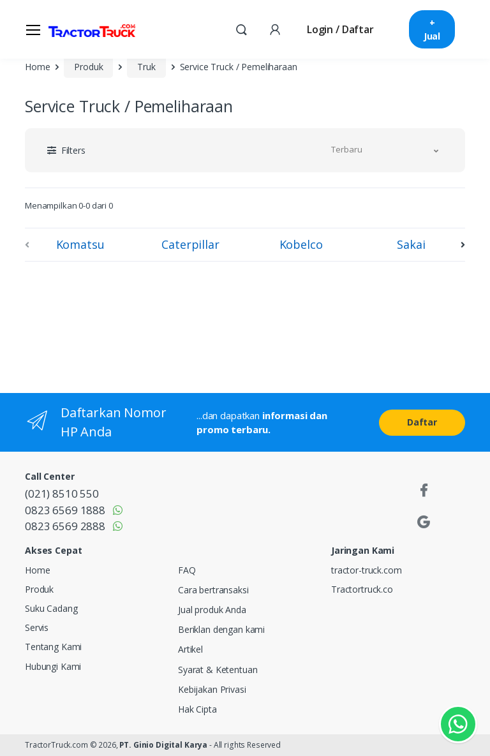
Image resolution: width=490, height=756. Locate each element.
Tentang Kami (53, 647)
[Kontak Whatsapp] (458, 724)
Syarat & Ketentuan (217, 669)
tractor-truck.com (366, 570)
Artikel (190, 649)
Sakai (411, 244)
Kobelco (301, 244)
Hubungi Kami (53, 666)
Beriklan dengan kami (221, 629)
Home (37, 67)
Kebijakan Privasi (212, 689)
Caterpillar (190, 244)
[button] (241, 28)
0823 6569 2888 (65, 526)
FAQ (187, 570)
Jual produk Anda (212, 610)
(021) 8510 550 (62, 493)
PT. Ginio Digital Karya (163, 744)
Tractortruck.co (362, 589)
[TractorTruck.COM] (91, 29)
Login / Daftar (340, 29)
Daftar (422, 422)
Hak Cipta (197, 709)
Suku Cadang (51, 608)
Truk (146, 67)
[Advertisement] (130, 325)
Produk (88, 67)
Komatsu (80, 244)
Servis (36, 627)
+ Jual (432, 29)
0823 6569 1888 (65, 510)
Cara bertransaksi (213, 590)
